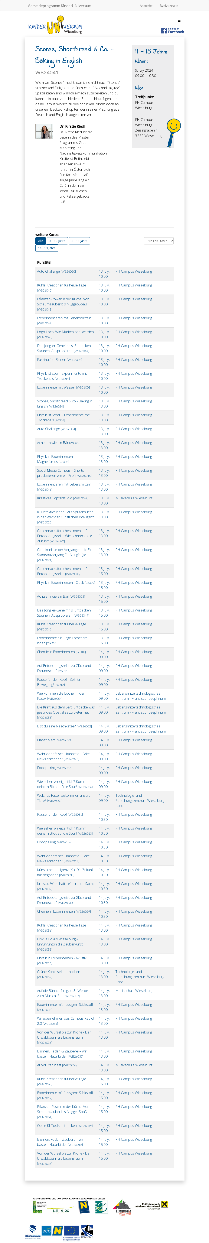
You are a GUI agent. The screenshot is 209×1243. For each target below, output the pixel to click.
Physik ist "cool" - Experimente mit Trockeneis (63, 417)
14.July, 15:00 (104, 1081)
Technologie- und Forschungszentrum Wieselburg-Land (140, 800)
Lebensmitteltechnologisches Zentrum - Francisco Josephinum (140, 696)
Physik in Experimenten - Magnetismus (56, 459)
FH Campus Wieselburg (133, 271)
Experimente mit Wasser (64, 387)
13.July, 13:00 (104, 404)
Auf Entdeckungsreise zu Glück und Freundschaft (64, 668)
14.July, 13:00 (104, 928)
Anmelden (146, 5)
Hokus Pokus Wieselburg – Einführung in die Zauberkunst (60, 944)
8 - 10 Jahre (57, 241)
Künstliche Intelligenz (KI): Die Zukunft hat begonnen (65, 872)
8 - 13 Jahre (79, 241)
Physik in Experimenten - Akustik (61, 960)
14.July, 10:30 (104, 817)
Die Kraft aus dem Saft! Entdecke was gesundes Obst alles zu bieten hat (66, 712)
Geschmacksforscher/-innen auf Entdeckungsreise (61, 571)
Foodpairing (54, 767)
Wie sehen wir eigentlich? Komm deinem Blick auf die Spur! (65, 784)
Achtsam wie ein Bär (58, 442)
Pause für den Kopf (60, 814)
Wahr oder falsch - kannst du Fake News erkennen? (63, 756)
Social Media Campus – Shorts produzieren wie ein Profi (64, 473)
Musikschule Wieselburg (133, 498)
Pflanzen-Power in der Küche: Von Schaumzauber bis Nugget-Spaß (63, 303)
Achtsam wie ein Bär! (61, 596)
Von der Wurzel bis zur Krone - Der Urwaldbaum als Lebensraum (64, 1037)
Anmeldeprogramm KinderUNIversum (59, 5)
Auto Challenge (56, 271)
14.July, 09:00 (104, 654)
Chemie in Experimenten (61, 651)
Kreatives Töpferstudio (62, 498)
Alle (40, 241)
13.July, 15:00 (104, 571)
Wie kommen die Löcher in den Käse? (61, 696)
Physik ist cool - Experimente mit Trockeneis (62, 376)
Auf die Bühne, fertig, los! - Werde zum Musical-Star (62, 993)
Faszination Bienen (59, 359)
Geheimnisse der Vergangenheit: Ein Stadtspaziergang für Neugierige (64, 554)
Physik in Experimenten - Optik (66, 582)
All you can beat (57, 1064)
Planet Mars (54, 739)
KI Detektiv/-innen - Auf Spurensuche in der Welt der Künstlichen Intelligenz (65, 516)
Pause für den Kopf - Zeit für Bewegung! (59, 682)
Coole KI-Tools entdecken (65, 1125)
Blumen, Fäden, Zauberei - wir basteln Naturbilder (60, 1142)
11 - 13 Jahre (47, 248)
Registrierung (169, 5)
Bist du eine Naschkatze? (64, 726)
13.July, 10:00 (104, 274)
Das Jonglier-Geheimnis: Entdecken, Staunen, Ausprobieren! (64, 348)
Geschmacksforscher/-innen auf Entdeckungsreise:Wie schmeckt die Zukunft (64, 535)
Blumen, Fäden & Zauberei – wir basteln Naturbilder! (61, 1054)
